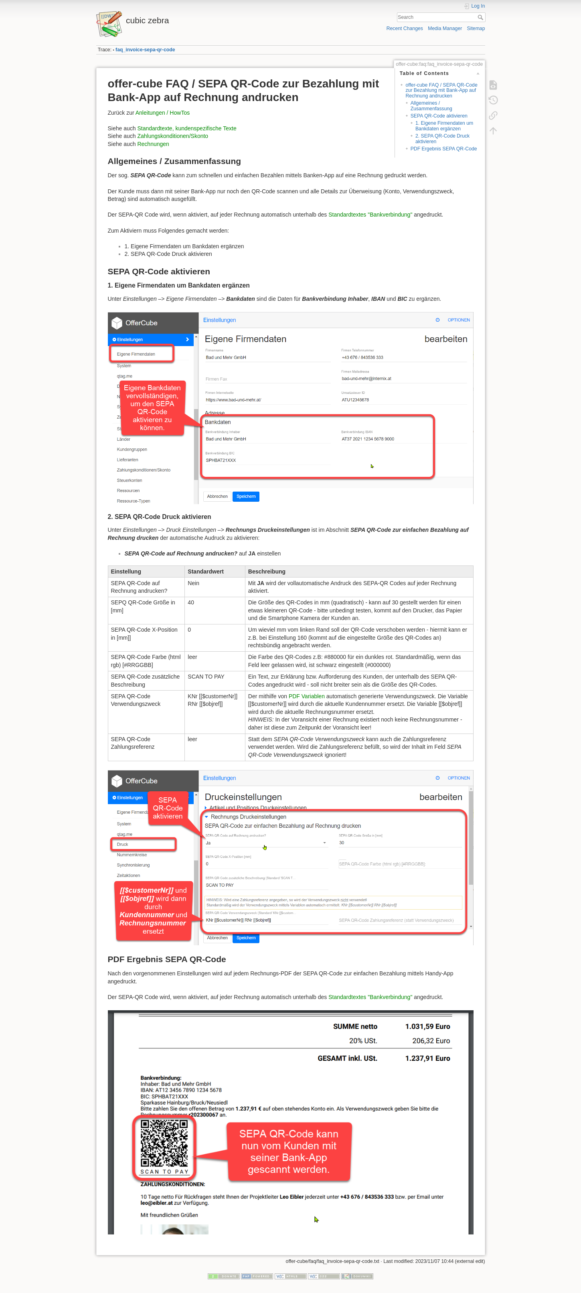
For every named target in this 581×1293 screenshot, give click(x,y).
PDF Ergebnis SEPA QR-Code (444, 149)
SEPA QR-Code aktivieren (439, 116)
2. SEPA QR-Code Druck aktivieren (442, 138)
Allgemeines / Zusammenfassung (431, 105)
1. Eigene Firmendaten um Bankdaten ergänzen (444, 125)
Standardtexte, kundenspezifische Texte (186, 128)
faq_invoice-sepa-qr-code (145, 50)
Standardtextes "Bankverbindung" (370, 214)
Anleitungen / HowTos (163, 112)
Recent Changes (405, 28)
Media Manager (445, 28)
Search (481, 17)
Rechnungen (153, 144)
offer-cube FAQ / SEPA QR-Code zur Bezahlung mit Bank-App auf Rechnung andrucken (441, 90)
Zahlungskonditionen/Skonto (172, 136)
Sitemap (476, 28)
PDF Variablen (307, 696)
